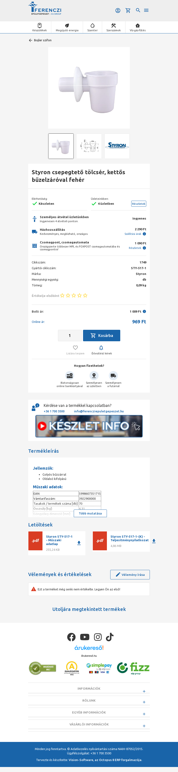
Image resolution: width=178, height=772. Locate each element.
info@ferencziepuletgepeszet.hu (99, 411)
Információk (89, 688)
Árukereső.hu (89, 655)
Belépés (118, 10)
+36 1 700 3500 (54, 411)
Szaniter (92, 30)
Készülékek (39, 30)
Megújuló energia (67, 30)
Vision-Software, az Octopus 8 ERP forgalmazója (105, 765)
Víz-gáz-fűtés (138, 30)
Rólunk (89, 702)
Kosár (128, 10)
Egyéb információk (89, 715)
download (79, 543)
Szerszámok (113, 30)
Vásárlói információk (89, 728)
